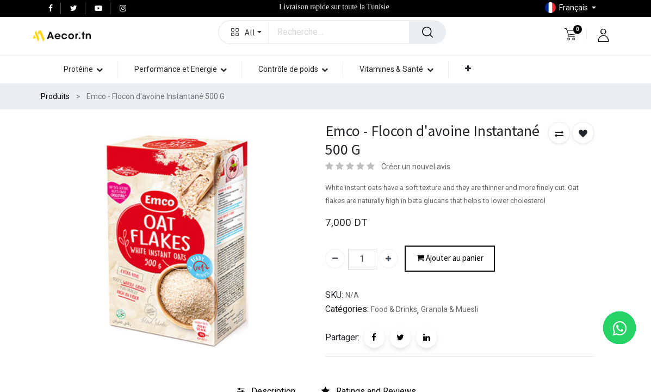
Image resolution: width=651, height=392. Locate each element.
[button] (244, 32)
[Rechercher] (427, 32)
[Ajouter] (388, 258)
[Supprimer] (335, 258)
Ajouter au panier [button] (450, 258)
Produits (55, 96)
